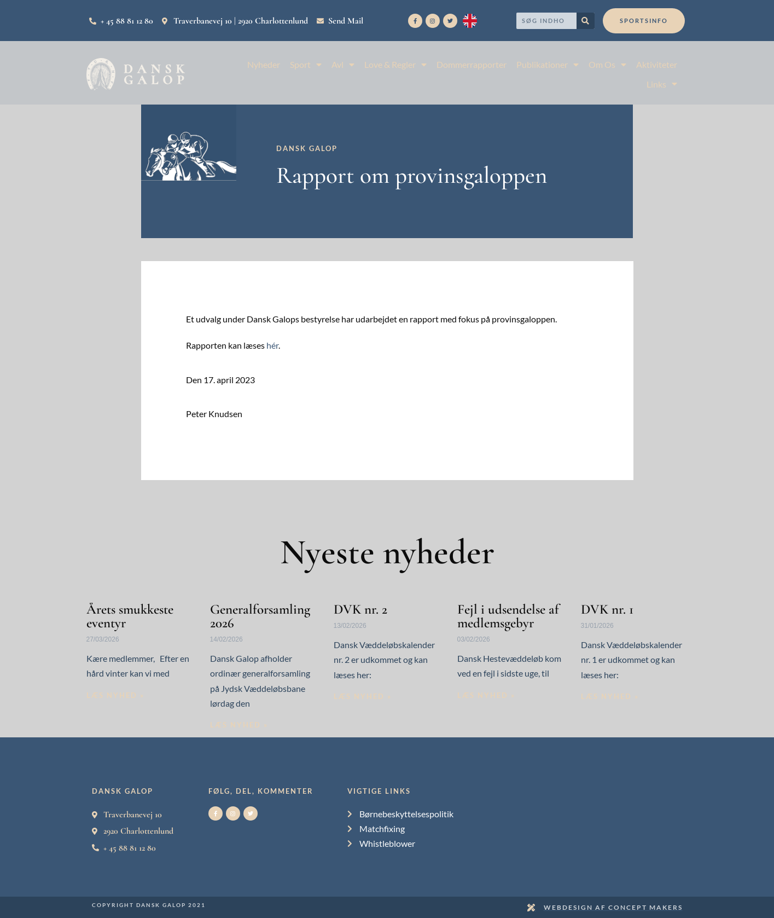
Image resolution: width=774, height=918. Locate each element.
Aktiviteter (656, 64)
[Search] (586, 21)
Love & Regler (395, 64)
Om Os (607, 64)
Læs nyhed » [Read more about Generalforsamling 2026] (239, 724)
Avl (342, 64)
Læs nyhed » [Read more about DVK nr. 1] (610, 696)
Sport (306, 64)
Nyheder (263, 64)
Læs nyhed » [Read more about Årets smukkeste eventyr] (115, 695)
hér (272, 345)
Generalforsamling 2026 (260, 616)
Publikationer (547, 64)
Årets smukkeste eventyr (129, 616)
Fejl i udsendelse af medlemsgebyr (508, 616)
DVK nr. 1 (607, 609)
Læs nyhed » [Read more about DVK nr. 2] (363, 696)
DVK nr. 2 (360, 609)
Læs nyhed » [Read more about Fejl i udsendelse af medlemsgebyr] (486, 695)
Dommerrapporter (472, 64)
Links (662, 84)
